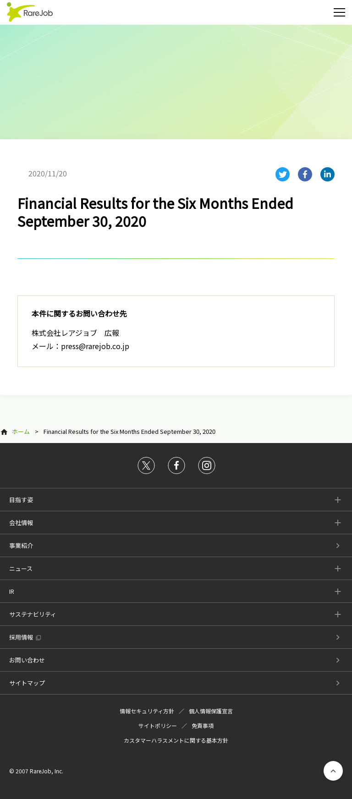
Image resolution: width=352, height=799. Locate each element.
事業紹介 (21, 545)
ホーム (21, 431)
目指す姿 (21, 499)
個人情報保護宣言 (211, 711)
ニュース (21, 568)
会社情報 (21, 522)
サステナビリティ (32, 614)
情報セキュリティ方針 (147, 711)
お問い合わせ (27, 660)
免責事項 (203, 725)
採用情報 (21, 637)
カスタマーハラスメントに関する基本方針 (176, 740)
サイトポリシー (157, 725)
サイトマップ (27, 683)
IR (11, 591)
